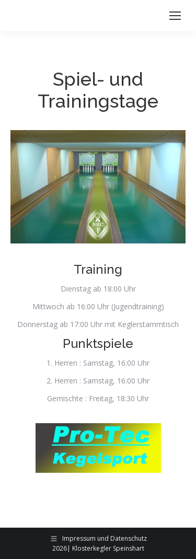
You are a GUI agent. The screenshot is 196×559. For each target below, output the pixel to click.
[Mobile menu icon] (175, 15)
